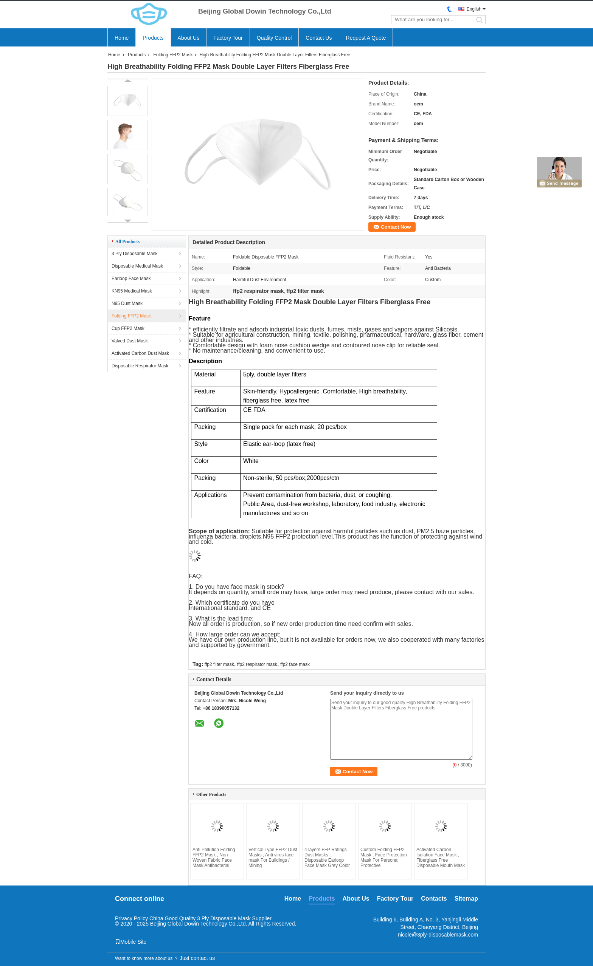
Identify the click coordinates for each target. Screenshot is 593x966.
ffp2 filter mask (219, 664)
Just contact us (197, 958)
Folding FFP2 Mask (172, 54)
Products (153, 38)
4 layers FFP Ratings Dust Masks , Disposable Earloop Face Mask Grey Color (327, 857)
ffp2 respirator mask (257, 664)
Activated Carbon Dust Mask (140, 353)
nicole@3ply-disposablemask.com (438, 935)
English (474, 9)
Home (122, 38)
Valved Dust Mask (130, 341)
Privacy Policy (131, 918)
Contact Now (396, 227)
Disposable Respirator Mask (140, 365)
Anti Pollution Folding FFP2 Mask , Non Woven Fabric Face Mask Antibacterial (213, 857)
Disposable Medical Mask (137, 266)
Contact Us (319, 38)
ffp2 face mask (295, 664)
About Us (189, 38)
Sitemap (466, 898)
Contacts (434, 898)
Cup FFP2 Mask (128, 328)
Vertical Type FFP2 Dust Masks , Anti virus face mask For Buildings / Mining (272, 857)
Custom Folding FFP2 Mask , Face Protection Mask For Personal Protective (383, 857)
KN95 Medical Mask (132, 291)
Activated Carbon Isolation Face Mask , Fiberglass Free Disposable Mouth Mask (440, 857)
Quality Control (274, 38)
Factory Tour (228, 38)
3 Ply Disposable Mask (134, 253)
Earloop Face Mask (131, 278)
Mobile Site (130, 942)
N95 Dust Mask (127, 303)
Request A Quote (366, 38)
